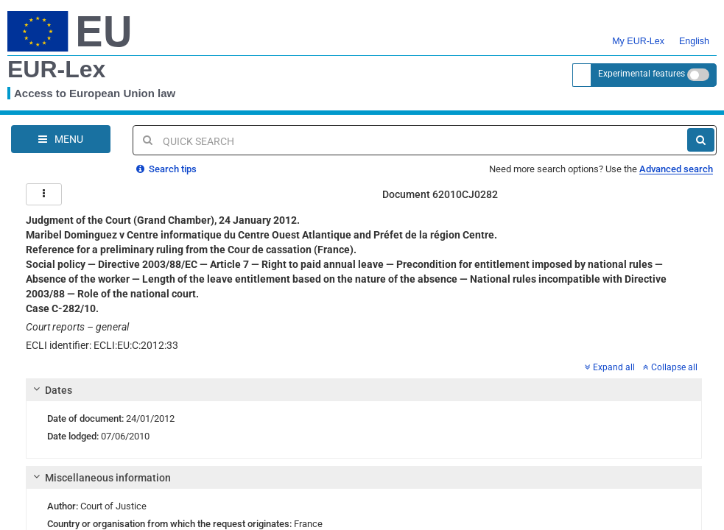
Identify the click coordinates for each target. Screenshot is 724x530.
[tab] (364, 389)
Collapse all (670, 366)
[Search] (700, 140)
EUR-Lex (56, 69)
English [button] (694, 32)
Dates (51, 389)
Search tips (166, 168)
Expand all (610, 366)
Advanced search (676, 168)
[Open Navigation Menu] (60, 139)
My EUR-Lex (638, 32)
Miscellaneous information (100, 477)
